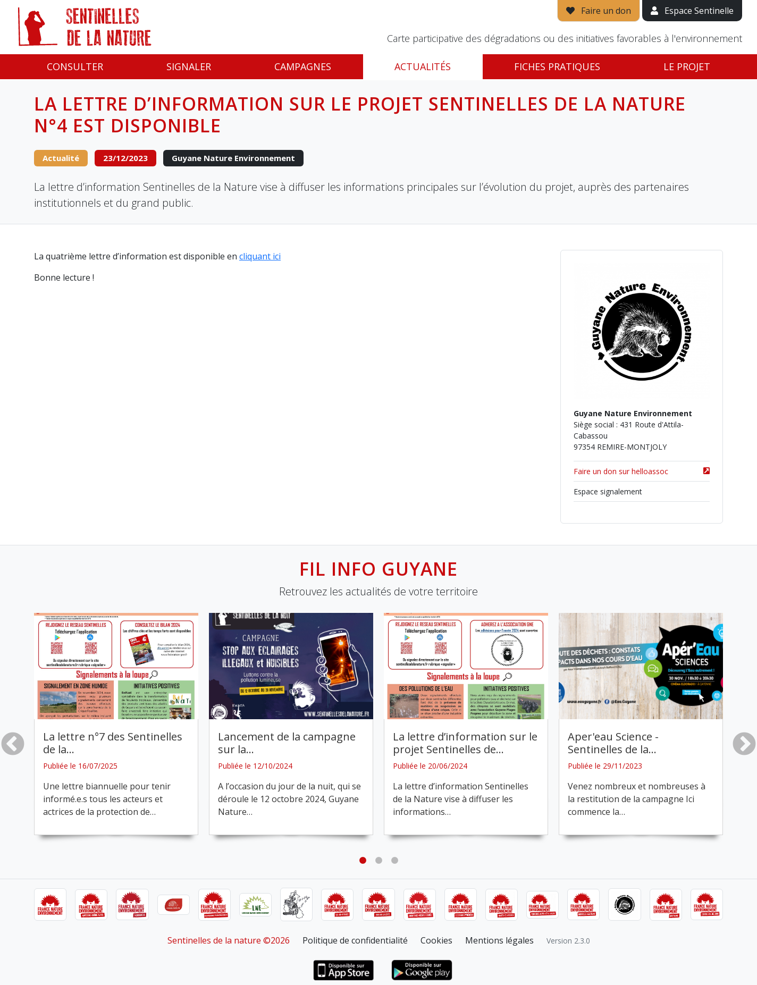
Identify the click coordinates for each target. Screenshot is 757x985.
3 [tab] (394, 860)
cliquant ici (260, 256)
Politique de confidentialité (355, 940)
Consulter (75, 66)
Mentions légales (499, 940)
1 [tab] (362, 860)
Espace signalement (608, 491)
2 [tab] (378, 860)
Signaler (188, 66)
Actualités (422, 66)
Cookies (436, 940)
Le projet (686, 66)
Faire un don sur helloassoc (642, 471)
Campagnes (302, 66)
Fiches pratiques (557, 66)
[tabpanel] (116, 724)
